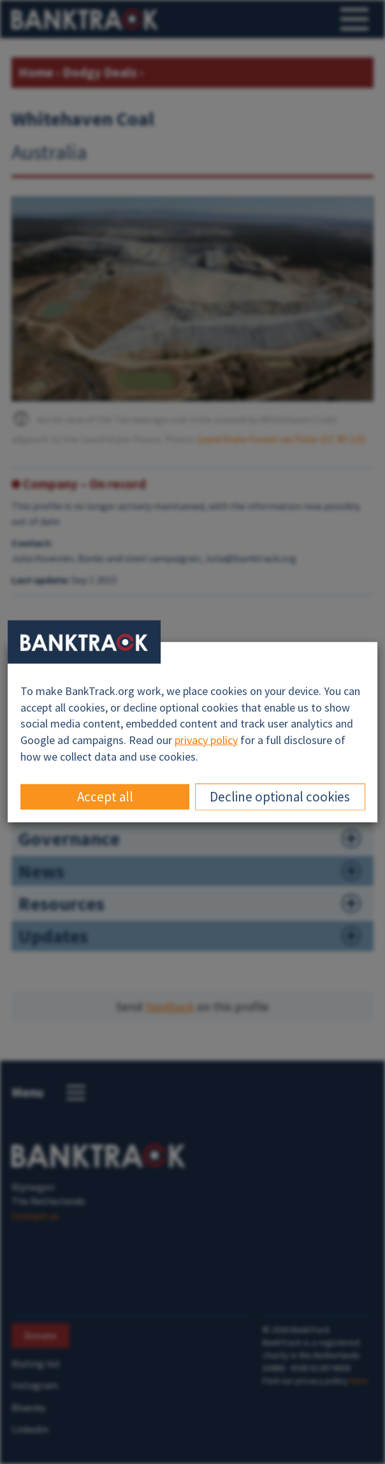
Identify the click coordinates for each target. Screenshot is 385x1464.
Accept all (105, 796)
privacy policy (206, 740)
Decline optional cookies (280, 796)
